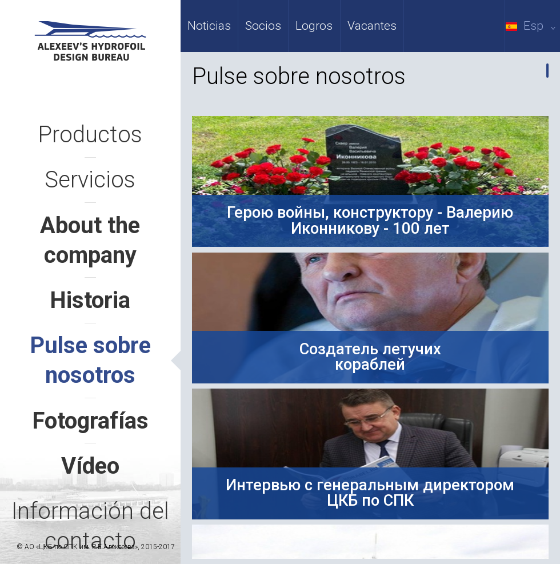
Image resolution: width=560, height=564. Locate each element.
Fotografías (90, 420)
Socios (263, 26)
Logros (314, 26)
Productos (90, 134)
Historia (90, 300)
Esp (533, 26)
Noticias (209, 26)
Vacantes (372, 26)
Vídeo (90, 466)
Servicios (90, 179)
